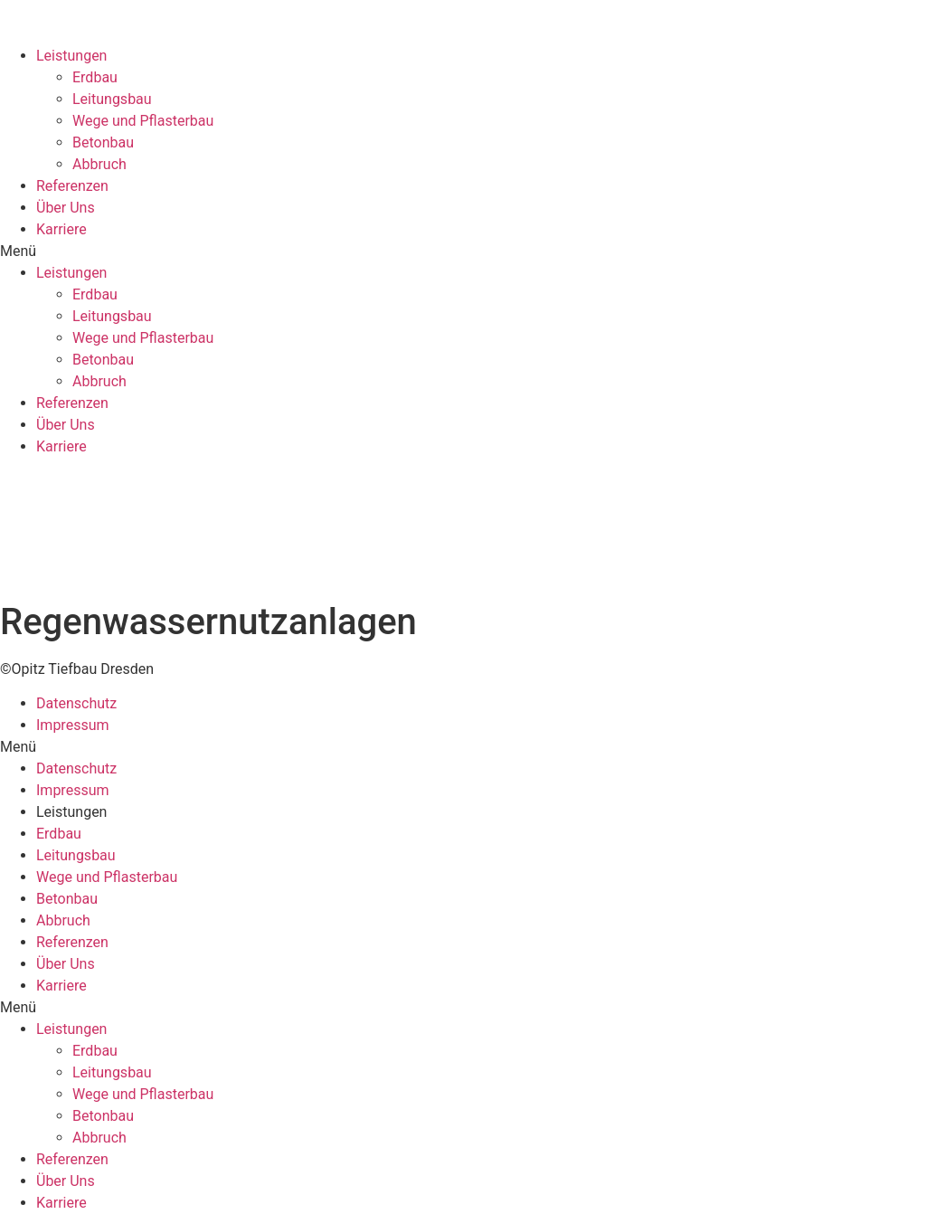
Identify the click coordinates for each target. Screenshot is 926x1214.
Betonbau (103, 142)
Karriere (61, 229)
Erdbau (95, 77)
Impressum (72, 725)
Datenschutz (76, 703)
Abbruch (99, 164)
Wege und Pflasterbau (142, 120)
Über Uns (65, 207)
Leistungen (71, 55)
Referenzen (72, 185)
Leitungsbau (112, 99)
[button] (463, 251)
